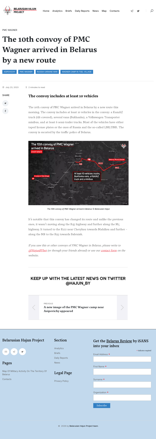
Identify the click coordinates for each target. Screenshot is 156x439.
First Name (100, 366)
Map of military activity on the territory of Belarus (24, 373)
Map (104, 10)
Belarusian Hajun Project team (84, 426)
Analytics (57, 10)
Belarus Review (119, 340)
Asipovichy (9, 72)
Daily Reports (61, 358)
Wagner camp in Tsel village (77, 72)
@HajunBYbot (37, 250)
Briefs (69, 10)
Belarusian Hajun (102, 209)
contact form (109, 250)
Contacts (114, 10)
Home (46, 10)
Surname (99, 379)
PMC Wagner (26, 72)
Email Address (101, 354)
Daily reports (82, 10)
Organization (101, 392)
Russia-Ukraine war (47, 72)
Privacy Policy (61, 381)
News (95, 10)
